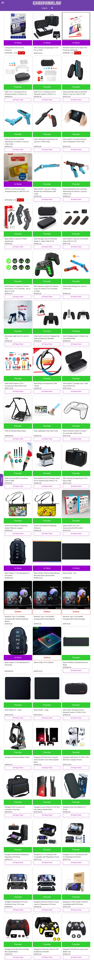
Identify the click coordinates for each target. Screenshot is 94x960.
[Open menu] (2, 2)
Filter (1, 480)
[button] (52, 8)
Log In (44, 8)
